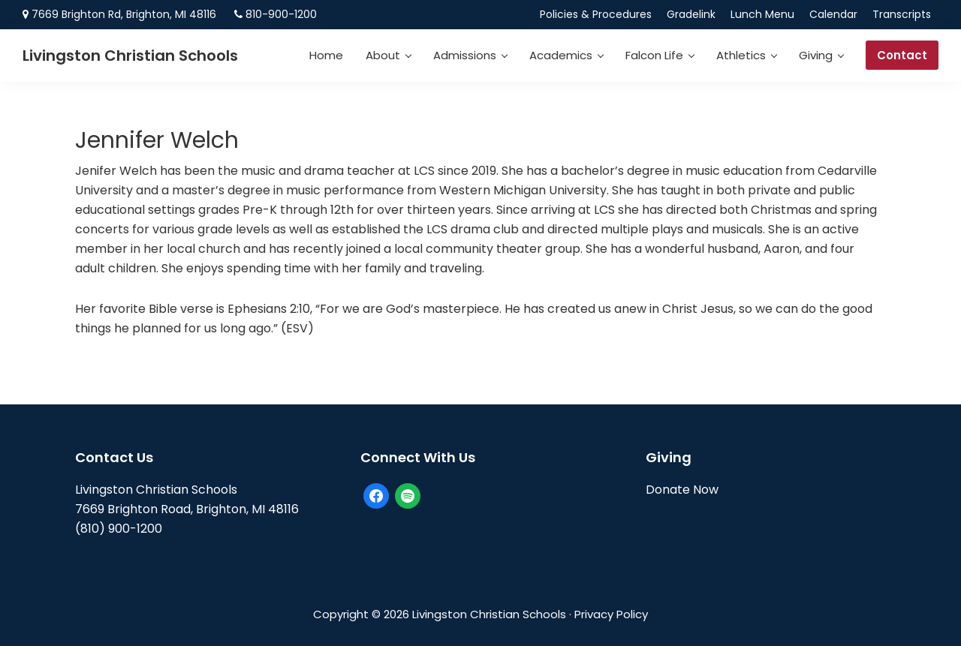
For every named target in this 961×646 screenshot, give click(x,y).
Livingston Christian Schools (130, 55)
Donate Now (682, 489)
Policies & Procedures (596, 14)
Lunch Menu (762, 14)
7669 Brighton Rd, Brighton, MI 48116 (124, 14)
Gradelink (691, 14)
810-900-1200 (281, 14)
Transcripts (901, 14)
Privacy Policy (611, 614)
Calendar (833, 14)
